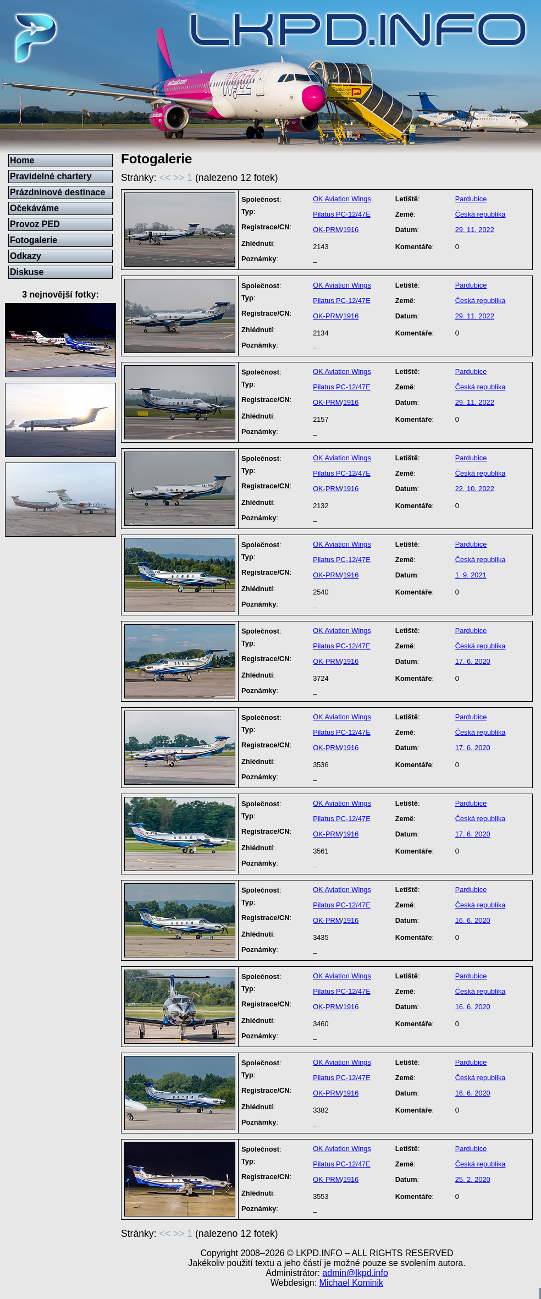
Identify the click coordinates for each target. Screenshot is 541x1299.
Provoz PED (35, 224)
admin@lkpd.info (355, 1273)
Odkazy (25, 256)
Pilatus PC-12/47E (342, 214)
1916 (350, 229)
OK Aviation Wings (342, 199)
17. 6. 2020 (472, 661)
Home (22, 160)
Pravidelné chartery (51, 176)
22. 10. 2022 (474, 489)
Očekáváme (34, 208)
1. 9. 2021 (471, 575)
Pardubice (471, 199)
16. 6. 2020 (472, 920)
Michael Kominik (351, 1282)
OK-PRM (327, 229)
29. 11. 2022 (474, 229)
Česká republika (480, 214)
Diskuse (26, 272)
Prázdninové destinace (57, 192)
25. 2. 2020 (472, 1179)
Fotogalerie (33, 240)
